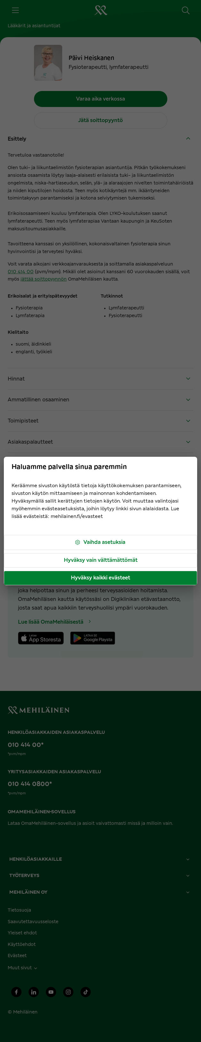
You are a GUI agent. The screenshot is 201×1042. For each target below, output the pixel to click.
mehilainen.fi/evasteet (77, 516)
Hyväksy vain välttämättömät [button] (101, 560)
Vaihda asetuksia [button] (99, 542)
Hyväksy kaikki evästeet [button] (100, 577)
